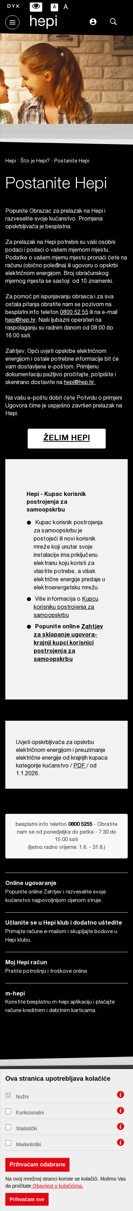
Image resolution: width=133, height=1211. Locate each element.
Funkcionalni (30, 1112)
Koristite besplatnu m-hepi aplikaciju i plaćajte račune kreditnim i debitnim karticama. (60, 1006)
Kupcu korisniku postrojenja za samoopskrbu (66, 608)
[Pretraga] (113, 23)
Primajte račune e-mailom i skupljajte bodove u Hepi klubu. (61, 936)
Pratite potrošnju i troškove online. (46, 971)
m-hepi (15, 994)
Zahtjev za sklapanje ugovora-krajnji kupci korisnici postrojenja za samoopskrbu (68, 643)
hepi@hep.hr (20, 321)
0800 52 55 (74, 313)
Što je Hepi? (35, 161)
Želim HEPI (66, 438)
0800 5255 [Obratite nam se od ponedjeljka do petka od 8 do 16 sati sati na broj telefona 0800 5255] (80, 824)
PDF (79, 766)
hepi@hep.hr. (79, 383)
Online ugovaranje (30, 884)
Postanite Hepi (71, 161)
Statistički (26, 1128)
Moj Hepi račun (26, 963)
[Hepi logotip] (40, 26)
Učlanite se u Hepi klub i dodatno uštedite (63, 923)
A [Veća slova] (65, 7)
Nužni (22, 1096)
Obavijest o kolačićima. (57, 1186)
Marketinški (28, 1144)
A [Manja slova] (54, 7)
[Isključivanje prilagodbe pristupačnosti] (36, 7)
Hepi (10, 161)
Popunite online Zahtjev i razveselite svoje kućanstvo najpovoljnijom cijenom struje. (55, 896)
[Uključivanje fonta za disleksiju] (13, 6)
